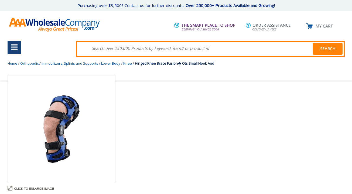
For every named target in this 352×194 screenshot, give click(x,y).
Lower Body (110, 63)
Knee (127, 63)
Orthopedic (29, 63)
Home (12, 63)
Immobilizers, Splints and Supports (70, 63)
